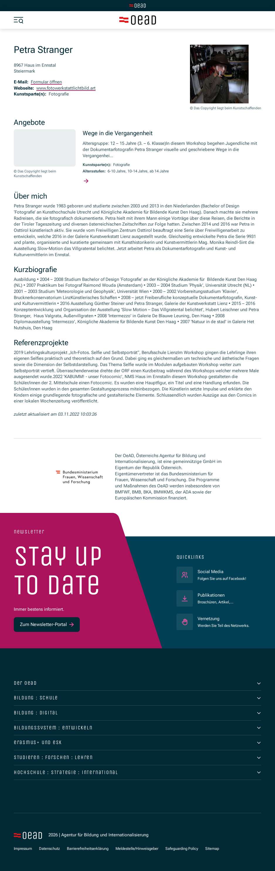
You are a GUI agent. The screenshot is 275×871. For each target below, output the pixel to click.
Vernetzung (209, 618)
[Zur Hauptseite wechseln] (137, 5)
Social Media (222, 571)
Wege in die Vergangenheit (117, 133)
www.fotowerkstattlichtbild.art (66, 88)
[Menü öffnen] (18, 20)
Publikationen (211, 595)
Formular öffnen (46, 82)
